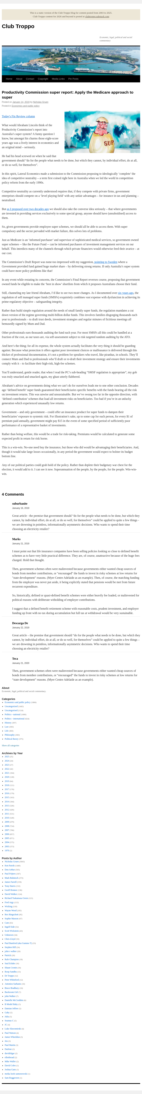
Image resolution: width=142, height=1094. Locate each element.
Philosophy (10, 735)
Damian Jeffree (11, 1008)
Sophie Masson (11, 918)
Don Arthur (10, 869)
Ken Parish (10, 865)
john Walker (10, 996)
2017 (7, 789)
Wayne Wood (11, 910)
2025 (7, 756)
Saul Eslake (10, 963)
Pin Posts (73, 78)
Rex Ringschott (11, 914)
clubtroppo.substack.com (97, 16)
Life (6, 731)
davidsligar (10, 1053)
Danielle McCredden (14, 1000)
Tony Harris (10, 886)
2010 (7, 818)
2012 (7, 809)
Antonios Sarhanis (13, 984)
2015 (7, 797)
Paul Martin (10, 1045)
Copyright (43, 78)
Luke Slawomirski (13, 1028)
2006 (7, 834)
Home (9, 78)
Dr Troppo (9, 975)
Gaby (7, 1012)
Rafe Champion (12, 959)
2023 (7, 765)
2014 (7, 801)
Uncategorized (11, 706)
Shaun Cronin (11, 967)
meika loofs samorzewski (16, 1073)
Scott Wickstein (12, 931)
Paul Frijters (10, 873)
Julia (7, 1016)
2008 (7, 826)
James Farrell (11, 882)
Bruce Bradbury (12, 988)
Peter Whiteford (12, 980)
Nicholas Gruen (41, 102)
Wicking (8, 906)
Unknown (9, 935)
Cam (7, 923)
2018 (7, 785)
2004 (7, 842)
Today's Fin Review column (18, 116)
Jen (6, 1041)
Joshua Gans (10, 1069)
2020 (7, 777)
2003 (7, 846)
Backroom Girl (11, 992)
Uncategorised (11, 710)
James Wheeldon (12, 1037)
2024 (7, 760)
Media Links (58, 78)
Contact (30, 78)
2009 (7, 822)
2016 (7, 793)
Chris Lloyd (10, 939)
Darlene (8, 1049)
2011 (7, 813)
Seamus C (9, 1020)
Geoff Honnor (11, 890)
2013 (7, 805)
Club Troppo (18, 26)
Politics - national (12, 714)
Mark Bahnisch (11, 878)
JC (6, 1024)
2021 (7, 773)
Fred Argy (9, 902)
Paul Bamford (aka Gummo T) (18, 943)
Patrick (8, 955)
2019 (7, 781)
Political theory (11, 739)
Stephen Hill (10, 947)
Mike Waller (10, 1061)
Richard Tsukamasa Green (16, 898)
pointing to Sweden (105, 262)
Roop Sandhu (11, 971)
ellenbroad (9, 1057)
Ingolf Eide (10, 927)
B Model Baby (11, 1004)
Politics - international (15, 718)
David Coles (10, 1065)
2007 (7, 830)
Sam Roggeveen (12, 1078)
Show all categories (10, 745)
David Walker (11, 894)
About (19, 78)
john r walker (11, 951)
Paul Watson (10, 1033)
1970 (7, 850)
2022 (7, 769)
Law (7, 726)
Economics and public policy (25, 106)
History (8, 722)
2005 (7, 838)
